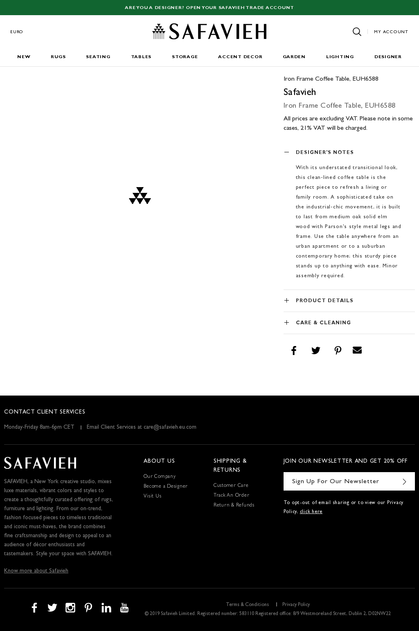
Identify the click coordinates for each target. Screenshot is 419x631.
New (23, 57)
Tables (141, 57)
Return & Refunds (234, 505)
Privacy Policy (296, 605)
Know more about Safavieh (36, 571)
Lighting (340, 57)
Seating (98, 57)
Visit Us (152, 496)
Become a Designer (166, 486)
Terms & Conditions (247, 605)
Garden (294, 57)
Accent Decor (240, 57)
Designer (388, 57)
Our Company (160, 477)
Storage (185, 57)
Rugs (58, 57)
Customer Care (231, 486)
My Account (391, 32)
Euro (16, 32)
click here (311, 512)
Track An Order (232, 495)
